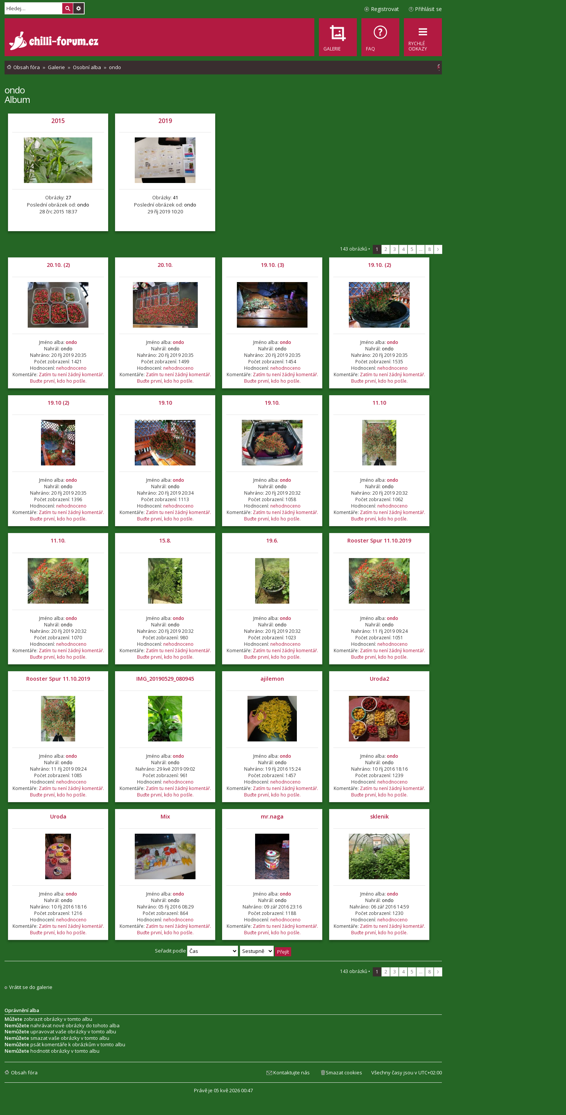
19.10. (272, 402)
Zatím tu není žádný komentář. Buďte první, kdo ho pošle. (67, 377)
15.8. (165, 540)
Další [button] (438, 249)
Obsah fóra (24, 1072)
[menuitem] (380, 37)
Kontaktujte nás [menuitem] (291, 1072)
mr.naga (272, 816)
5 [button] (412, 249)
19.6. (272, 540)
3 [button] (394, 249)
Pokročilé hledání (78, 8)
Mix (165, 816)
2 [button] (386, 249)
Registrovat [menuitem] (385, 9)
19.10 (165, 402)
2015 (58, 121)
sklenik (379, 816)
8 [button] (429, 249)
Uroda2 (379, 678)
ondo (15, 90)
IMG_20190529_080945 (165, 678)
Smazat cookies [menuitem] (344, 1072)
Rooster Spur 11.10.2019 (379, 540)
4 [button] (403, 249)
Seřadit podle (196, 950)
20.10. (165, 264)
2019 (165, 121)
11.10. (58, 540)
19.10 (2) (58, 402)
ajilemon (272, 678)
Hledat (67, 8)
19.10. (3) (272, 264)
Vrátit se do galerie (30, 987)
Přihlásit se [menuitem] (428, 9)
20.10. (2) (58, 264)
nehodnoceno (71, 368)
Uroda (58, 816)
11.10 (379, 402)
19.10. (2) (379, 264)
